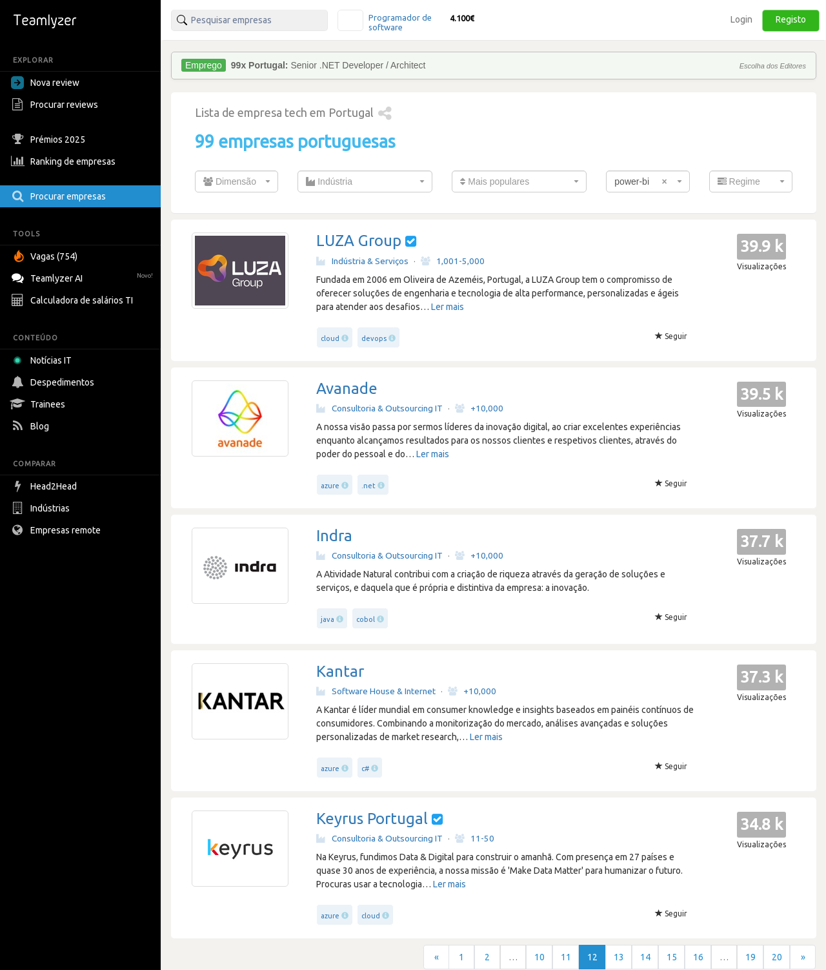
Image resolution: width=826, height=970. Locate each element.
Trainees (39, 404)
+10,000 (479, 408)
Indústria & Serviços (362, 261)
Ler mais (447, 307)
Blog (31, 426)
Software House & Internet (376, 691)
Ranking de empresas (65, 161)
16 (698, 957)
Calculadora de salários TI (73, 300)
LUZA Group (358, 240)
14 (645, 957)
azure (330, 486)
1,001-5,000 (453, 261)
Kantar (340, 671)
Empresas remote (57, 530)
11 (566, 957)
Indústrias (42, 508)
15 (672, 957)
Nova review (45, 82)
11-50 (474, 838)
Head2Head (45, 486)
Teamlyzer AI (83, 276)
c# (365, 768)
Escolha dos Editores (773, 66)
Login (741, 19)
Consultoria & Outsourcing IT (379, 408)
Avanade (347, 388)
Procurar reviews (56, 104)
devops (374, 338)
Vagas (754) (45, 256)
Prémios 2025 (49, 139)
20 (777, 957)
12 (592, 957)
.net (368, 486)
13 (619, 957)
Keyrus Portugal (372, 818)
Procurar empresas (60, 196)
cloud (330, 338)
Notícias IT (43, 360)
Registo (791, 19)
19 (750, 957)
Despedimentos (54, 382)
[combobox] (236, 181)
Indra (334, 535)
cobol (365, 619)
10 (539, 957)
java (327, 619)
